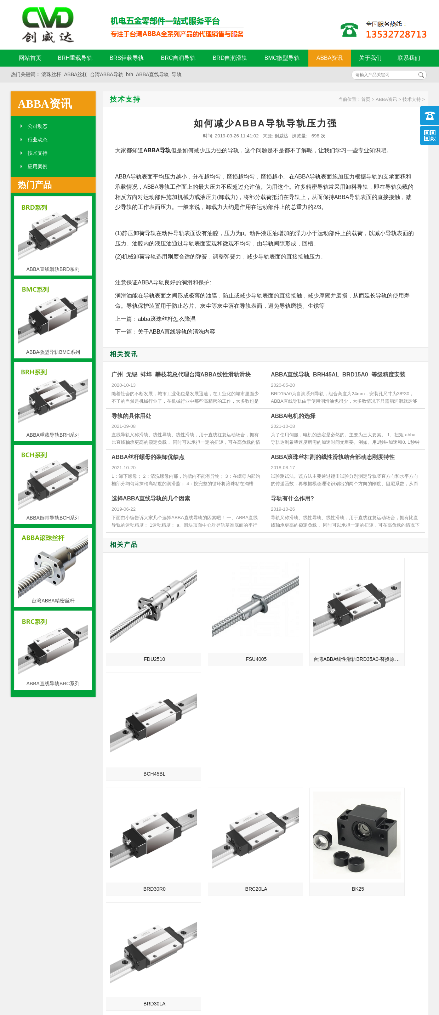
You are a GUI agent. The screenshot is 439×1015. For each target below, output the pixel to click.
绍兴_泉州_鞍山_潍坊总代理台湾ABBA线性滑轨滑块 (137, 843)
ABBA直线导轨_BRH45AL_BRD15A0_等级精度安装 (338, 375)
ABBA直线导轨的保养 (341, 834)
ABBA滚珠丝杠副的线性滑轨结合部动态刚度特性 (333, 457)
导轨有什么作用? (292, 498)
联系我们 (409, 58)
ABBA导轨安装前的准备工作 (348, 843)
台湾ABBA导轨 (106, 74)
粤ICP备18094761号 (328, 973)
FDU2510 (144, 638)
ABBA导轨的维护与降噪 (343, 863)
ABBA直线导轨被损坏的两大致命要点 (355, 824)
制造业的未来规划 (119, 824)
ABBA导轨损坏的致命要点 (346, 814)
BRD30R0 (144, 733)
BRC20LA (225, 733)
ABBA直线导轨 (152, 74)
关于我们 (370, 58)
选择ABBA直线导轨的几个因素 (151, 498)
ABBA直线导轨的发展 (123, 814)
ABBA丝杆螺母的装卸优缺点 (148, 457)
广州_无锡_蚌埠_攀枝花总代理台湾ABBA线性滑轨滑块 (181, 375)
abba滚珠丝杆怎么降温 (167, 319)
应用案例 (37, 166)
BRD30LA (388, 733)
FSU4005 (225, 638)
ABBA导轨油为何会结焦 (343, 804)
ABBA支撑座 (331, 853)
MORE (200, 784)
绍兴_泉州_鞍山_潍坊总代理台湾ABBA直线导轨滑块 (137, 853)
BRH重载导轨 (75, 58)
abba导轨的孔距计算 (340, 873)
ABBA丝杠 (75, 74)
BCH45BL (388, 638)
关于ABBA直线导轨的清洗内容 (176, 332)
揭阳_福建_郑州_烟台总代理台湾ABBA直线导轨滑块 (137, 873)
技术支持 (37, 153)
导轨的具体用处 (131, 416)
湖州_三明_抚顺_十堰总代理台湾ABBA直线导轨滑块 (137, 863)
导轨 (177, 74)
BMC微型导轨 (282, 58)
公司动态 (37, 126)
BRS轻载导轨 (126, 58)
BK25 (307, 733)
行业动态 (37, 139)
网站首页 (30, 58)
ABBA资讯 (330, 58)
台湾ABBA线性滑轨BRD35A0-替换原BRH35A (308, 638)
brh (129, 74)
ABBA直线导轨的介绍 (123, 804)
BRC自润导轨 (178, 58)
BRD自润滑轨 (230, 58)
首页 (365, 99)
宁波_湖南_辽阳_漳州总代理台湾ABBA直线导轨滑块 (137, 834)
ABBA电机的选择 (293, 416)
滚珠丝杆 (51, 74)
